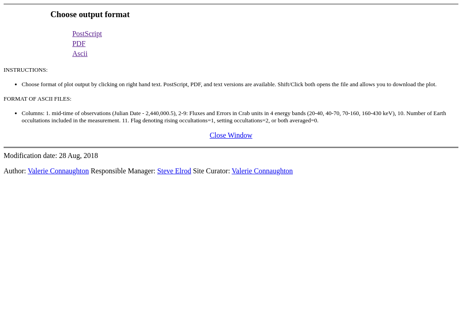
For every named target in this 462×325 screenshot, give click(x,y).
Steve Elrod (174, 171)
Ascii (80, 53)
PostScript (87, 33)
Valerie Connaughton (58, 171)
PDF (78, 43)
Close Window (231, 135)
